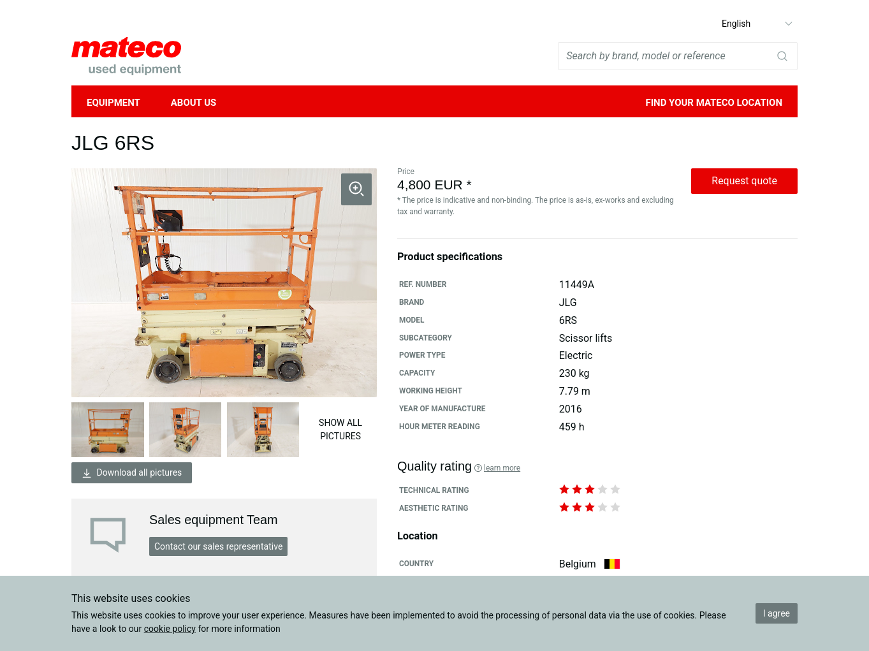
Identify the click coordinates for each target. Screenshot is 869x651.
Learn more (502, 468)
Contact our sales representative (218, 546)
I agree (776, 613)
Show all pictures (340, 429)
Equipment (113, 102)
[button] (356, 189)
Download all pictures (132, 472)
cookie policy (170, 629)
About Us (194, 102)
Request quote (744, 181)
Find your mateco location (713, 102)
